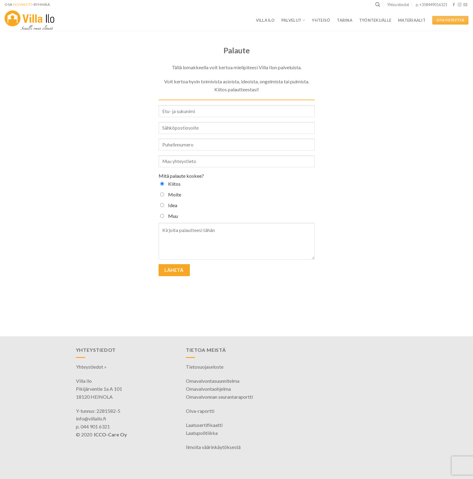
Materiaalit (412, 20)
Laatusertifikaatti (204, 425)
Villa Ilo (265, 20)
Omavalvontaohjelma (208, 389)
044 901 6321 (95, 426)
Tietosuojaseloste (204, 367)
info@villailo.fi (91, 418)
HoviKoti (22, 4)
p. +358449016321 (431, 4)
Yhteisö (321, 20)
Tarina (344, 20)
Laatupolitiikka (202, 433)
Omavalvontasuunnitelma (212, 381)
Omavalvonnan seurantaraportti (219, 397)
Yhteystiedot (398, 4)
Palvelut (293, 20)
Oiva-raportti (200, 411)
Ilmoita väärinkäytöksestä (213, 447)
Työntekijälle (375, 20)
